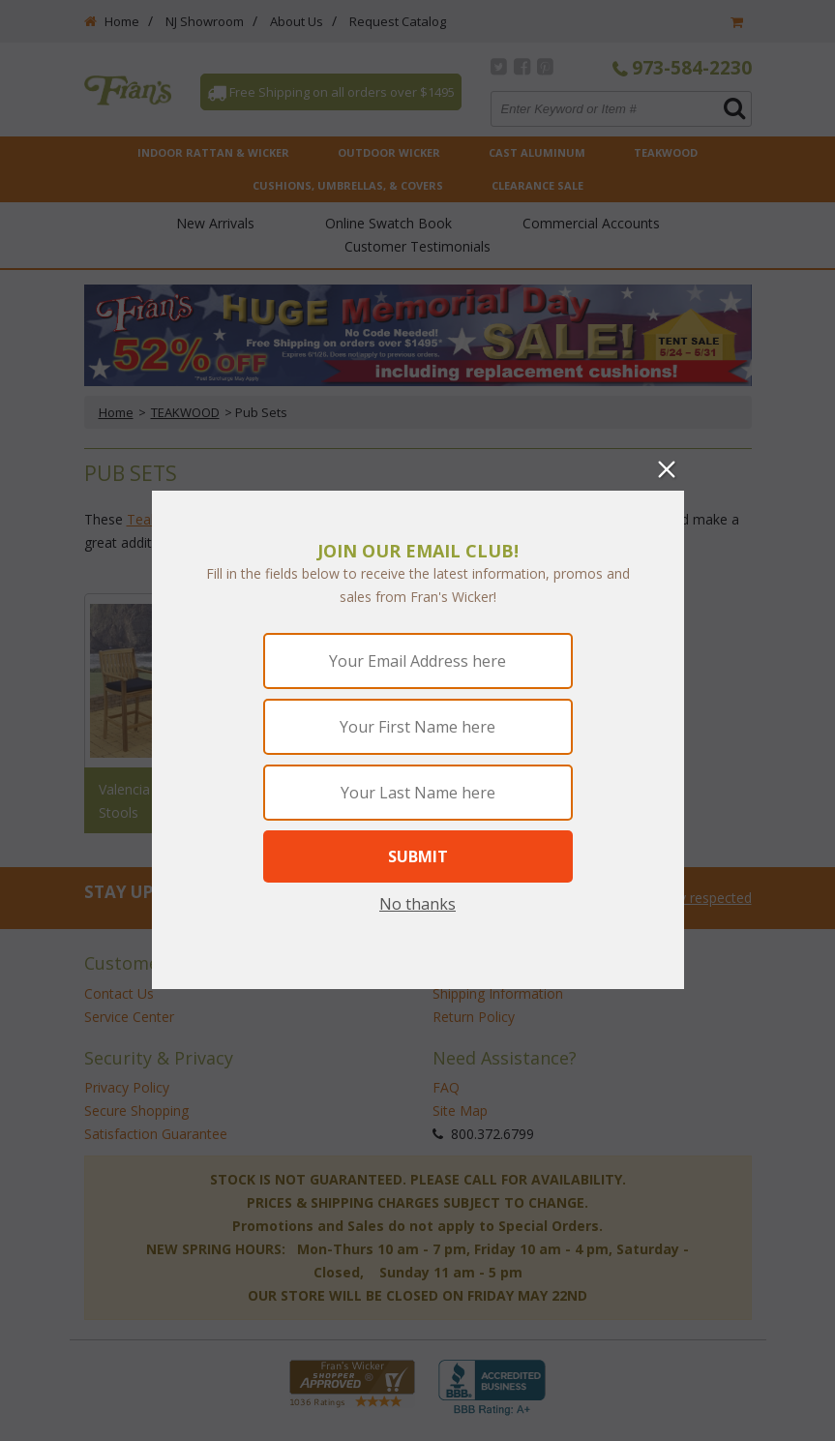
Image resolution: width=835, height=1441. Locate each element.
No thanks (417, 904)
